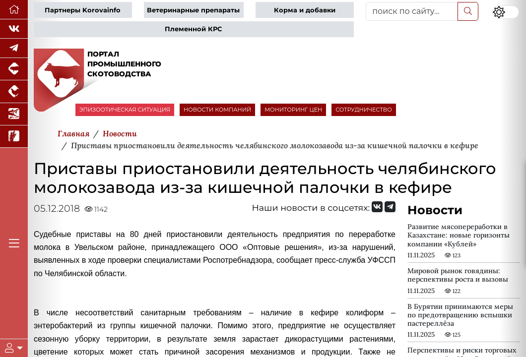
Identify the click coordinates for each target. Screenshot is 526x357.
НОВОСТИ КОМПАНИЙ (217, 109)
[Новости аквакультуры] (14, 114)
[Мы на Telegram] (390, 206)
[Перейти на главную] (14, 9)
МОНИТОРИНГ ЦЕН (293, 109)
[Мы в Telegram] (14, 48)
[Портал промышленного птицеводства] (14, 91)
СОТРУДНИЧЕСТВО (363, 109)
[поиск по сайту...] (412, 11)
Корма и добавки (304, 10)
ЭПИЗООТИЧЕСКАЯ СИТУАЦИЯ (124, 109)
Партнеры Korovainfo (83, 10)
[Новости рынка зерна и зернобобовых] (14, 136)
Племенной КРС (193, 29)
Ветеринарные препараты (193, 10)
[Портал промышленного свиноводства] (14, 69)
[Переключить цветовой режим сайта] (505, 12)
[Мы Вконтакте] (14, 29)
